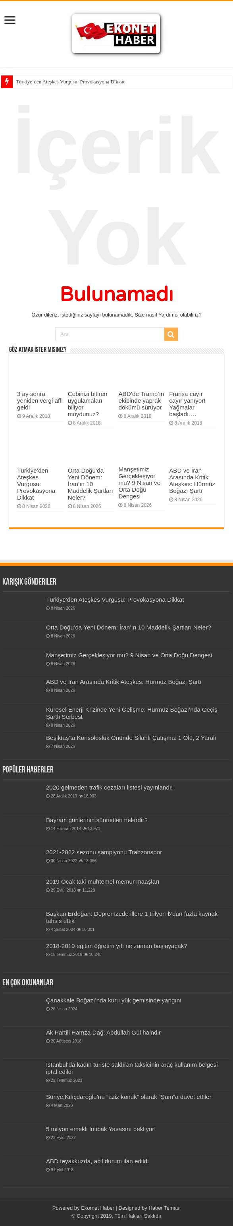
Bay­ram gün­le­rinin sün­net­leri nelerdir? (97, 820)
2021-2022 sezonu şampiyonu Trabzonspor (104, 852)
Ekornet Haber (97, 1208)
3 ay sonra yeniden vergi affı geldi (40, 400)
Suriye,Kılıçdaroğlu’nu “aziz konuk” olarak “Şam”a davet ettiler (129, 1096)
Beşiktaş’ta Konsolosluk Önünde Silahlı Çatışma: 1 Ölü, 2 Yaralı (131, 737)
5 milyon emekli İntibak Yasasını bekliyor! (101, 1129)
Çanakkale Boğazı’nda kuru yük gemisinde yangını (113, 1000)
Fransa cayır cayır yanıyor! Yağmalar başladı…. (187, 403)
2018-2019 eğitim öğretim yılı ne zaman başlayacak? (116, 945)
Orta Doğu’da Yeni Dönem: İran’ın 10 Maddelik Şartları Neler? (90, 484)
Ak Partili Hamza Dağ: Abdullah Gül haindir (103, 1032)
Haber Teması (164, 1208)
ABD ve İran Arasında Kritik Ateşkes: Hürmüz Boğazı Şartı (192, 480)
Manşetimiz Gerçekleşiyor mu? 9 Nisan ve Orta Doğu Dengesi (139, 483)
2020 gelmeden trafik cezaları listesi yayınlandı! (109, 787)
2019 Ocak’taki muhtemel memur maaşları (103, 881)
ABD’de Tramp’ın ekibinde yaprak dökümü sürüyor (141, 400)
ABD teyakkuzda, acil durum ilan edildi (97, 1161)
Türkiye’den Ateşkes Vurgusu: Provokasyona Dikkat (70, 82)
